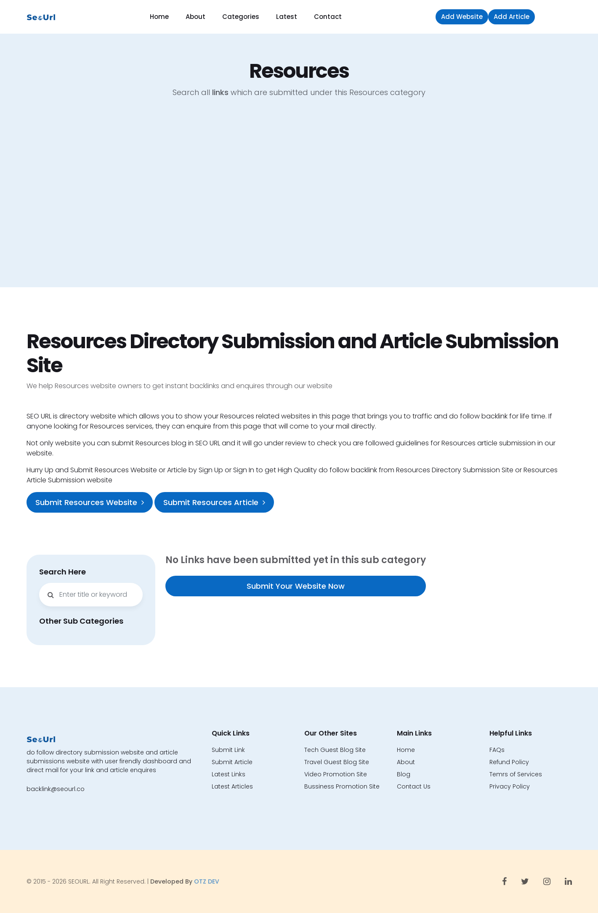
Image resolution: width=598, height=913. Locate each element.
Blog (403, 774)
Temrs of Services (515, 774)
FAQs (497, 750)
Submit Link (228, 750)
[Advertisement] (299, 199)
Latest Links (228, 774)
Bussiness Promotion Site (342, 786)
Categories (240, 16)
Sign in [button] (555, 16)
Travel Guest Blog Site (336, 762)
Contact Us (414, 786)
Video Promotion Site (335, 774)
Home (159, 16)
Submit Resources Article (214, 502)
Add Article (511, 16)
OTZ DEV (206, 881)
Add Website (462, 16)
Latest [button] (286, 16)
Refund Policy (509, 762)
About (195, 16)
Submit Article (232, 762)
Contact (328, 16)
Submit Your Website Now (296, 586)
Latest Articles (232, 786)
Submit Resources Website (89, 502)
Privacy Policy (509, 786)
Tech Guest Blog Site (335, 750)
